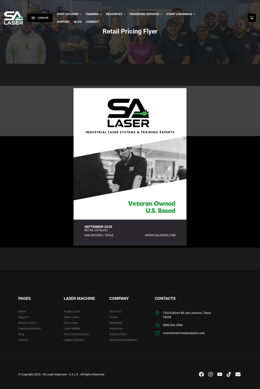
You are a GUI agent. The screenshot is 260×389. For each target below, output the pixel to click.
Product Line (72, 311)
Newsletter (116, 322)
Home (22, 311)
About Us (115, 311)
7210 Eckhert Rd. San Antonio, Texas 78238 (187, 315)
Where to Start (27, 322)
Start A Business (181, 14)
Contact (23, 339)
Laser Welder (72, 328)
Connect (92, 21)
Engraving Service (29, 328)
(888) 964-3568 (172, 325)
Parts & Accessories (76, 334)
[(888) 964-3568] (157, 325)
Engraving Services (146, 14)
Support (63, 21)
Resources (115, 14)
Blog (78, 21)
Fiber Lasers (71, 317)
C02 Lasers (71, 322)
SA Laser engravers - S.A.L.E (60, 374)
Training (94, 14)
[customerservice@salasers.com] (157, 333)
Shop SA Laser (69, 14)
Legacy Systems (74, 339)
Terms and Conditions (123, 339)
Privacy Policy (118, 334)
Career (113, 317)
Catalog (39, 18)
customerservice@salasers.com (184, 333)
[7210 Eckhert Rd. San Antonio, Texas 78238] (157, 313)
